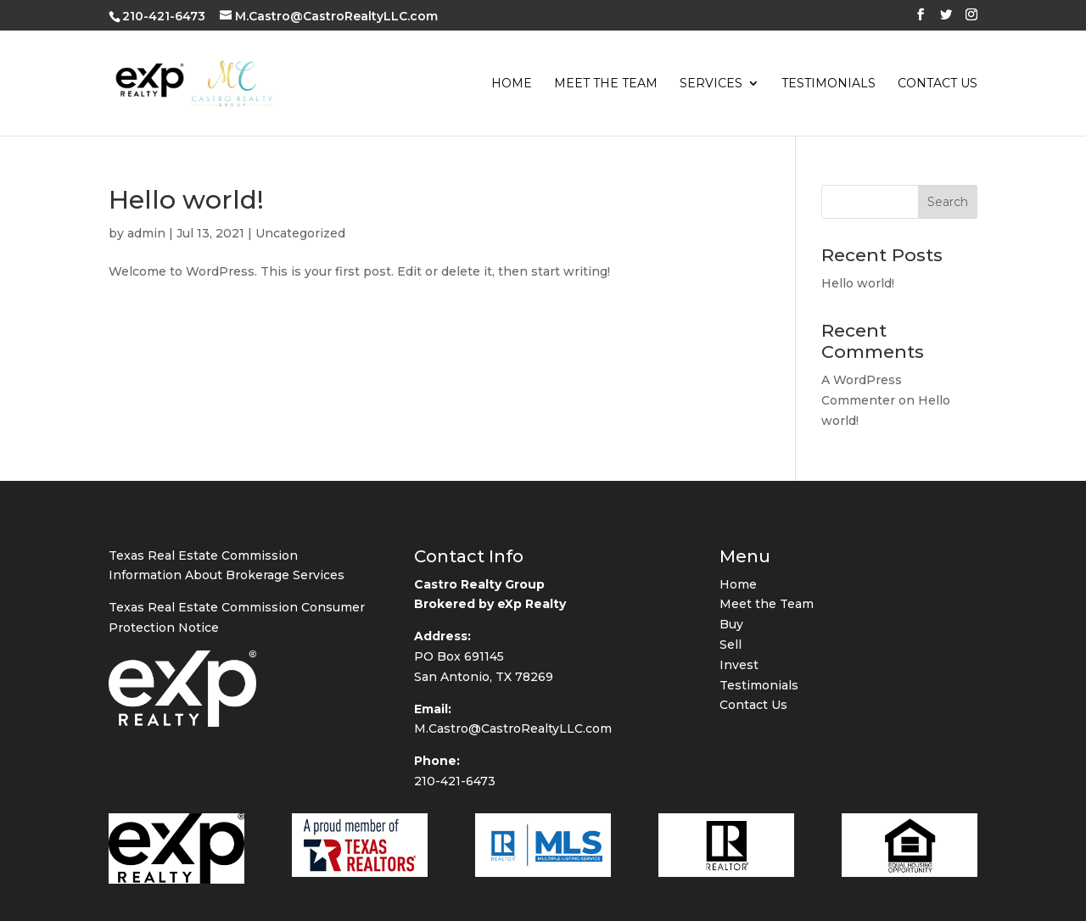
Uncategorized (300, 233)
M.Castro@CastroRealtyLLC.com (513, 832)
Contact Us (937, 84)
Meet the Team (606, 84)
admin (146, 233)
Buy (731, 727)
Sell (730, 748)
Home (511, 84)
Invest (739, 768)
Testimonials (828, 84)
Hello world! (186, 199)
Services (711, 84)
